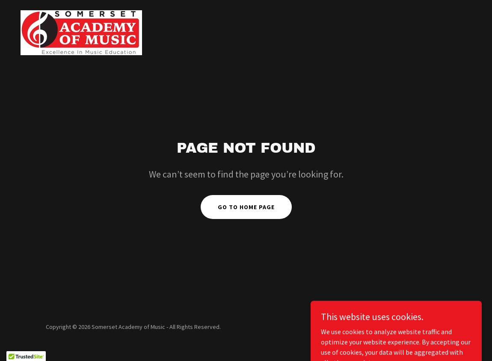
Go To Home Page (246, 207)
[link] (81, 31)
